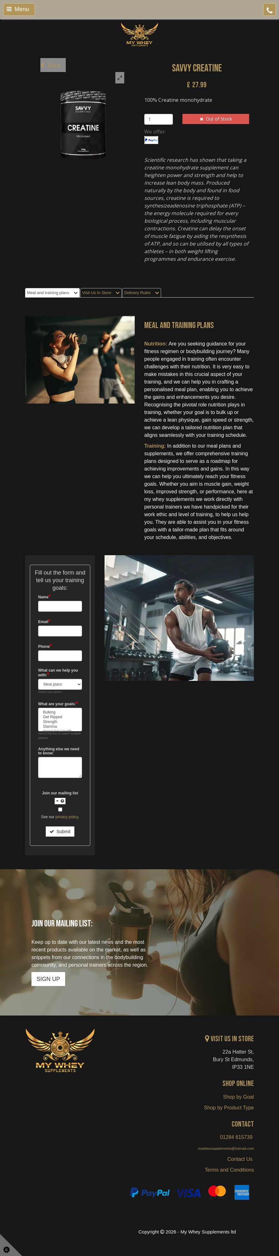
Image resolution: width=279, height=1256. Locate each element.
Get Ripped (60, 717)
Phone (45, 646)
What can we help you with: (58, 672)
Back (50, 65)
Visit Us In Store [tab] (101, 292)
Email (44, 621)
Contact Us (240, 1159)
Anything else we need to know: (58, 751)
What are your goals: (58, 703)
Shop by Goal (238, 1097)
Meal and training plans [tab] (52, 292)
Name (44, 597)
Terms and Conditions (229, 1170)
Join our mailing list (60, 797)
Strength (60, 722)
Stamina (60, 726)
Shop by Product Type (229, 1107)
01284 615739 (236, 1137)
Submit (60, 831)
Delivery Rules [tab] (141, 292)
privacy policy (66, 817)
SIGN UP (48, 979)
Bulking (60, 712)
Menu (18, 9)
